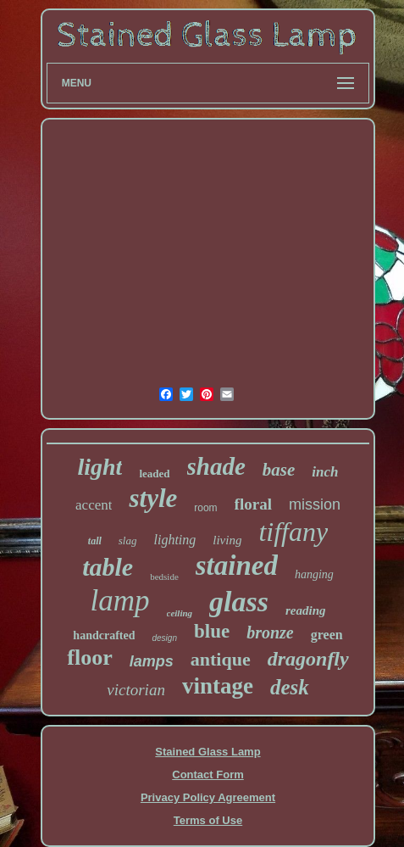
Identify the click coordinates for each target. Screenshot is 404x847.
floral (253, 504)
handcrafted (104, 635)
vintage (217, 686)
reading (305, 610)
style (153, 498)
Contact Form (208, 774)
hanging (314, 574)
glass (238, 601)
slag (128, 540)
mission (314, 504)
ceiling (180, 613)
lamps (152, 661)
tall (95, 541)
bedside (164, 576)
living (227, 540)
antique (221, 659)
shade (216, 466)
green (327, 634)
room (205, 508)
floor (89, 657)
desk (289, 687)
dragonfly (308, 659)
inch (325, 472)
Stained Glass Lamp (207, 751)
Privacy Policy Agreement (208, 797)
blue (212, 631)
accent (93, 505)
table (107, 567)
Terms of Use (208, 820)
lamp (120, 600)
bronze (270, 632)
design (164, 638)
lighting (174, 539)
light (99, 467)
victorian (136, 690)
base (279, 470)
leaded (154, 473)
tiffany (293, 531)
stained (237, 565)
